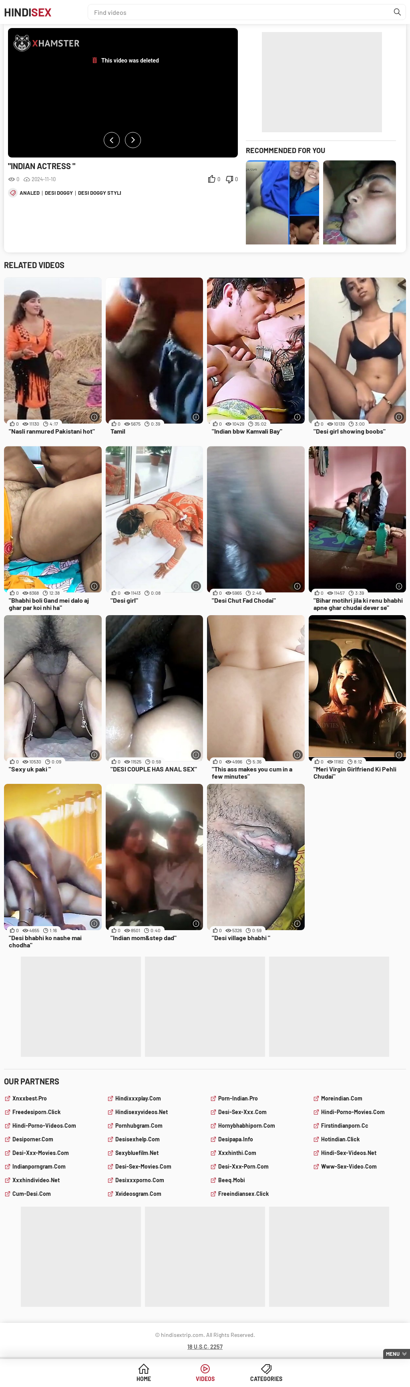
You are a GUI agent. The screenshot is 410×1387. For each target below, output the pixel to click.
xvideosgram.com (138, 1193)
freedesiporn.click (36, 1111)
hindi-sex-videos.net (348, 1152)
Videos (205, 1378)
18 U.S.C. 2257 (205, 1346)
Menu (393, 1354)
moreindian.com (341, 1098)
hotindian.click (340, 1139)
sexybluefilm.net (137, 1152)
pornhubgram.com (139, 1125)
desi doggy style (100, 193)
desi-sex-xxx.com (242, 1111)
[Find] (397, 12)
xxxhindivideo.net (36, 1180)
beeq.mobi (231, 1180)
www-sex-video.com (349, 1166)
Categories (266, 1378)
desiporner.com (32, 1139)
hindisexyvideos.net (141, 1111)
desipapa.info (235, 1139)
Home (144, 1378)
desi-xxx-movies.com (40, 1152)
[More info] (95, 417)
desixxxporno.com (139, 1180)
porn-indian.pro (238, 1098)
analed (30, 193)
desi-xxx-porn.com (243, 1166)
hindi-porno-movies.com (353, 1111)
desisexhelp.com (137, 1139)
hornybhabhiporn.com (246, 1125)
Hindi (28, 12)
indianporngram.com (39, 1166)
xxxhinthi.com (237, 1152)
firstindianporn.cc (344, 1125)
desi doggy (59, 193)
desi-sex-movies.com (143, 1166)
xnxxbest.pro (29, 1098)
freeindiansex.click (243, 1193)
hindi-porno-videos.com (44, 1125)
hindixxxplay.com (138, 1098)
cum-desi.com (31, 1193)
